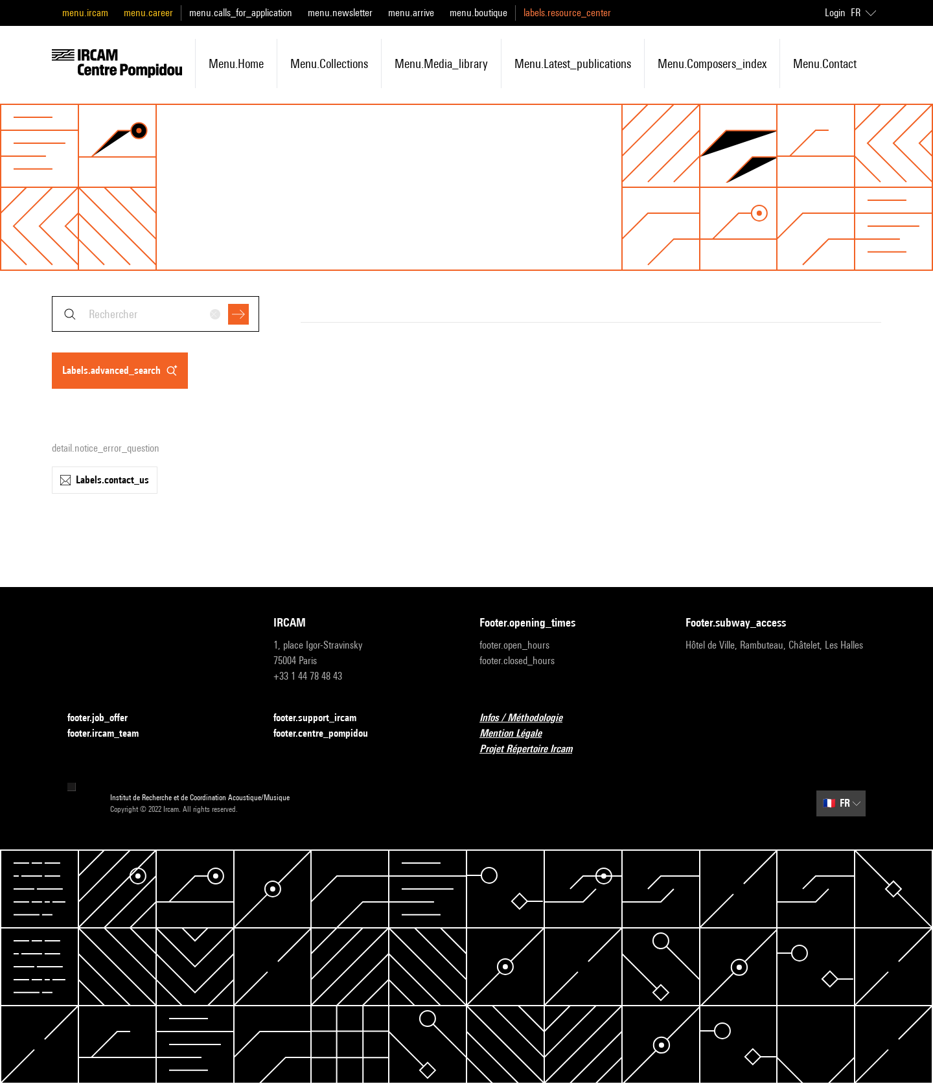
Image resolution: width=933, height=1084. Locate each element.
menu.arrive (411, 12)
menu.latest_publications (572, 63)
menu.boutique (478, 12)
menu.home (236, 63)
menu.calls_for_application (240, 12)
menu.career (148, 12)
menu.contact (825, 63)
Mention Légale (518, 734)
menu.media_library (441, 63)
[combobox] (155, 314)
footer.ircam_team (110, 734)
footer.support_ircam (322, 718)
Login (835, 12)
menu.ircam (85, 12)
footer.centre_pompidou (328, 734)
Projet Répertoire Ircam (533, 749)
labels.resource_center (567, 12)
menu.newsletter (340, 12)
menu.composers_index (712, 63)
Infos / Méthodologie (528, 718)
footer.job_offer (105, 718)
